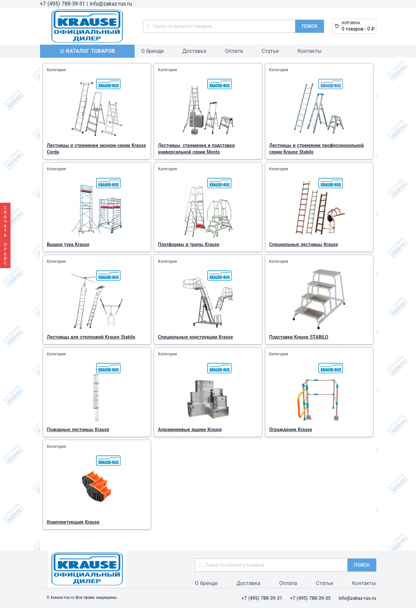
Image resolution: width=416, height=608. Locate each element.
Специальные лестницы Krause (303, 244)
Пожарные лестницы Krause (78, 429)
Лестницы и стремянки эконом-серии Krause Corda (96, 149)
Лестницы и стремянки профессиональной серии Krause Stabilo (316, 149)
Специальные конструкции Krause (195, 337)
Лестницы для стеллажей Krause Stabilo (91, 337)
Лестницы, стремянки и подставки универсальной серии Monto (196, 149)
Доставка (194, 51)
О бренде (152, 51)
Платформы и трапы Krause (188, 244)
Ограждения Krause (290, 429)
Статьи (270, 51)
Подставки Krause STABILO (298, 337)
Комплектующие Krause (73, 522)
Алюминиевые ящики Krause (190, 429)
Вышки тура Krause (68, 244)
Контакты (309, 51)
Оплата (234, 51)
